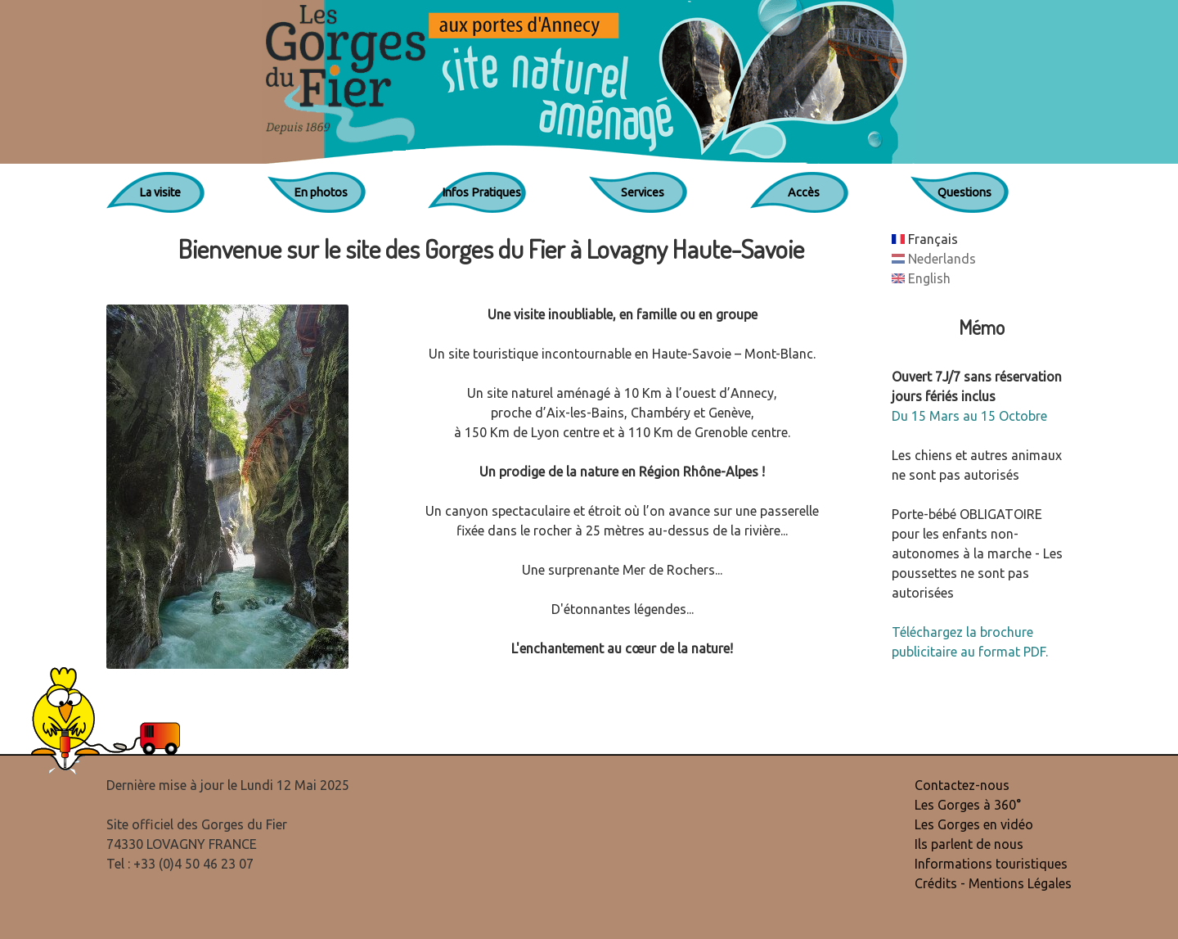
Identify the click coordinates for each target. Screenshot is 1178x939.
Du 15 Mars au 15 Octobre (969, 416)
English (921, 278)
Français (925, 239)
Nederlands (934, 258)
